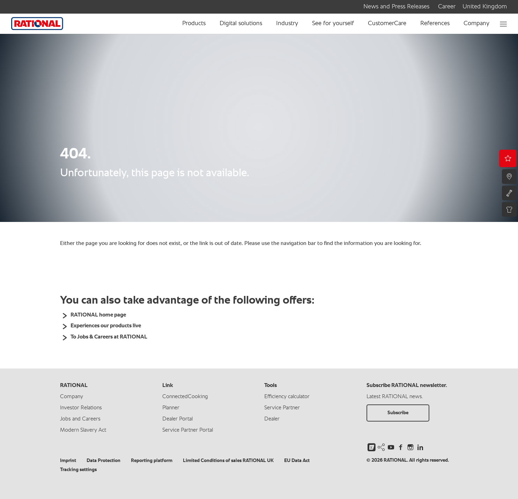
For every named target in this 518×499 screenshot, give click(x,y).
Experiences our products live (106, 326)
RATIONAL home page (98, 315)
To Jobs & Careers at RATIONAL (109, 337)
